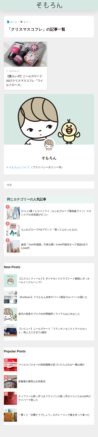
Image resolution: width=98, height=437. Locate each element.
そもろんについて (19, 167)
